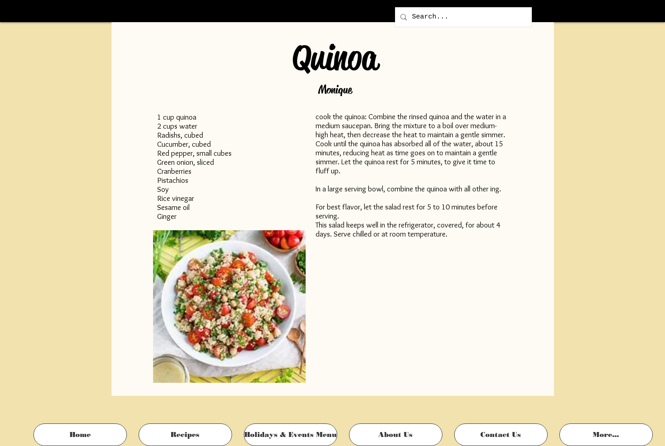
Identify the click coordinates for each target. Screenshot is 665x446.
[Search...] (462, 17)
